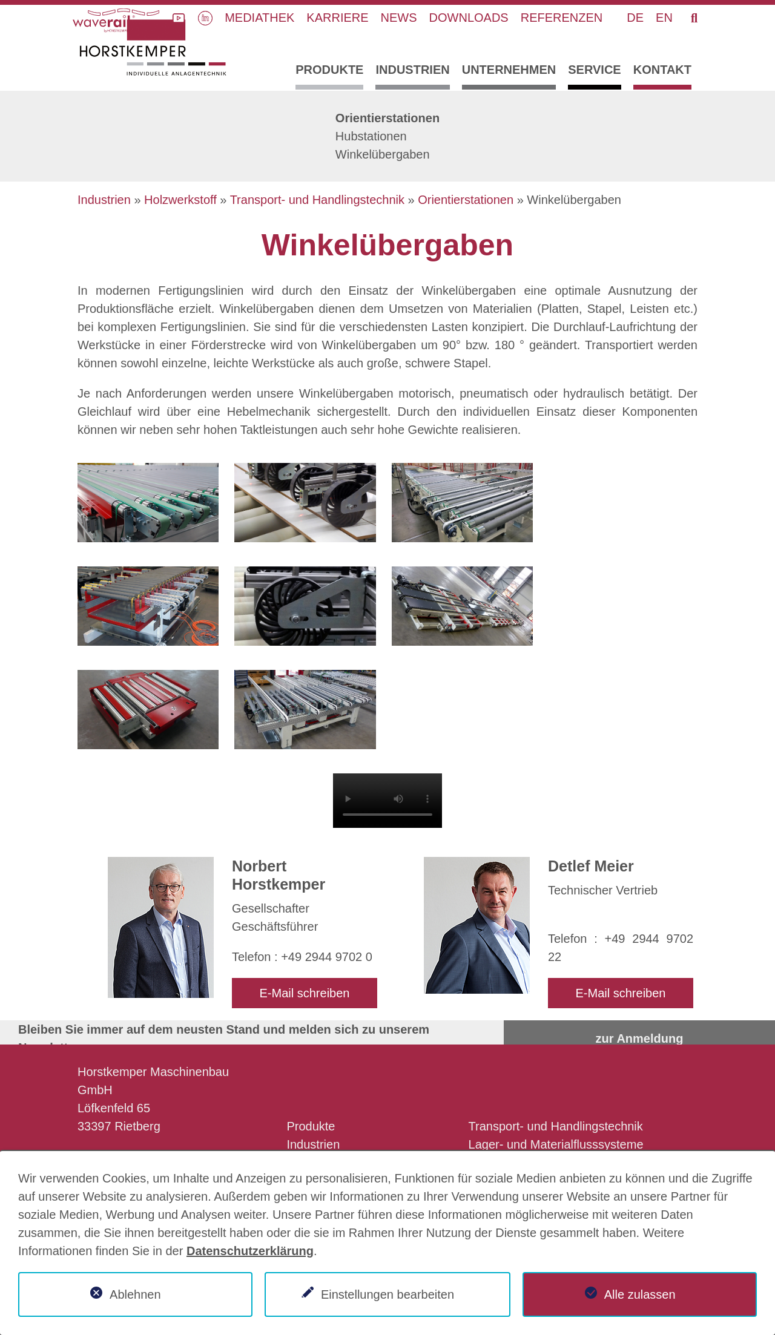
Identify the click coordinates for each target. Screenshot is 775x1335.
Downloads (469, 17)
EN (664, 17)
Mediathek (259, 17)
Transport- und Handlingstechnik (317, 199)
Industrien (412, 69)
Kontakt (662, 69)
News (399, 17)
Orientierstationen (387, 118)
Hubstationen (371, 136)
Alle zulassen (640, 1294)
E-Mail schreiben (305, 993)
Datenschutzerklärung (250, 1251)
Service (594, 69)
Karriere (337, 17)
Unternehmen (509, 69)
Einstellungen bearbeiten (387, 1294)
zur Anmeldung (640, 1038)
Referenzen (562, 17)
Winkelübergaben (382, 154)
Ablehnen (135, 1294)
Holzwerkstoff (180, 199)
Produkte (329, 69)
